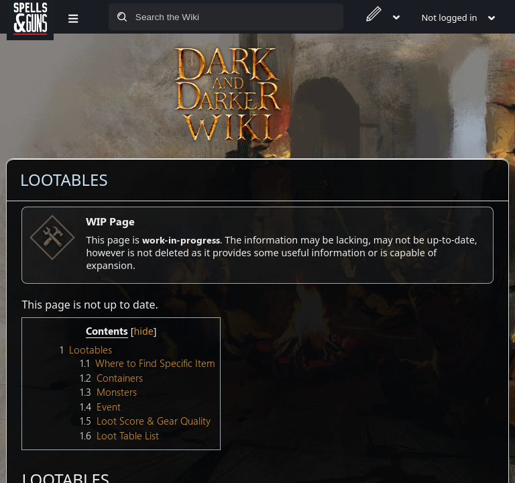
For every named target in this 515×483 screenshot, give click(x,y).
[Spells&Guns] (30, 17)
